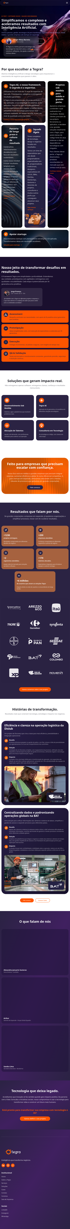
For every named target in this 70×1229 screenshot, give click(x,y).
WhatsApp (4, 1216)
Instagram (5, 1213)
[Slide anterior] (5, 29)
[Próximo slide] (65, 29)
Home (3, 1177)
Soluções (4, 1186)
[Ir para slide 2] (34, 49)
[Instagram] (8, 1165)
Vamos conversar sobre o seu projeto (35, 689)
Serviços (4, 1183)
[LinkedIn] (3, 1165)
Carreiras (4, 1196)
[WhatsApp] (13, 1165)
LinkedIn (4, 1210)
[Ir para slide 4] (37, 49)
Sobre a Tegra (6, 1180)
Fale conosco (35, 487)
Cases (3, 1190)
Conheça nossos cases (58, 172)
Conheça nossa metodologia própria (18, 120)
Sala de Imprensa (7, 1199)
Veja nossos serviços (34, 208)
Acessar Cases (42, 900)
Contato (4, 1193)
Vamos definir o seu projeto (35, 1119)
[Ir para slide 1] (32, 49)
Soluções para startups (13, 245)
